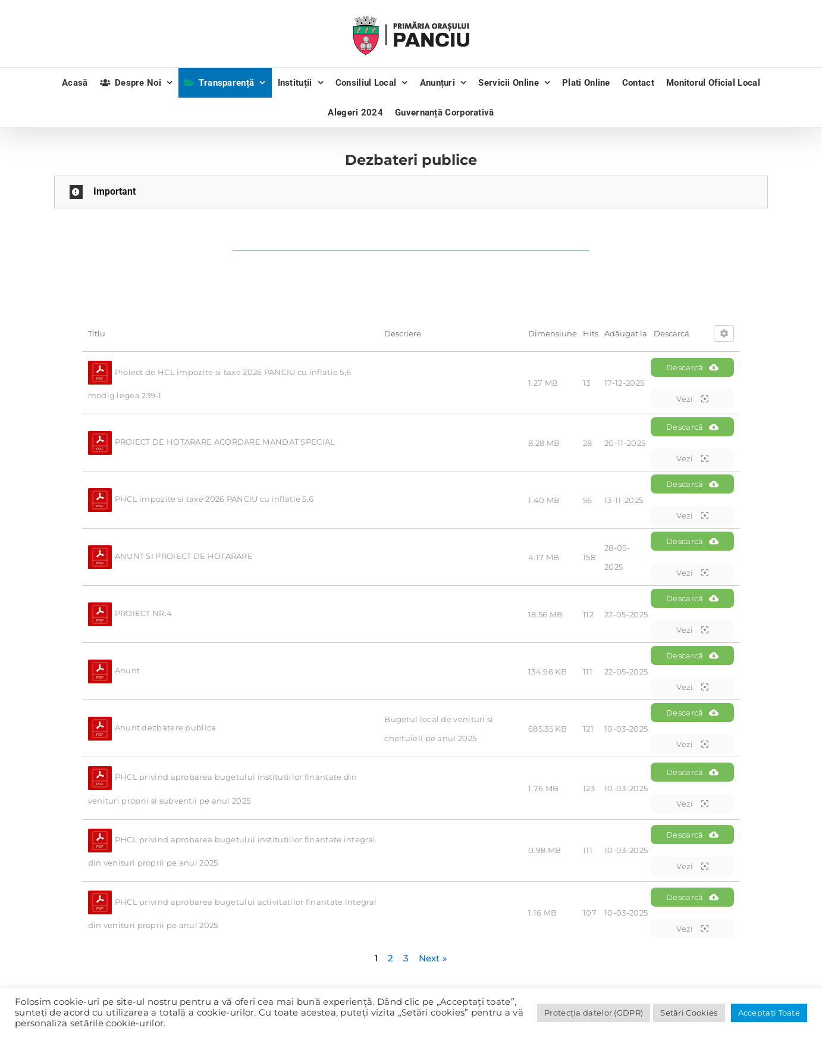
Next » (433, 958)
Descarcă (692, 367)
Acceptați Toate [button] (769, 1012)
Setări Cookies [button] (688, 1012)
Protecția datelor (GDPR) (593, 1012)
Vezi (692, 399)
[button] (411, 192)
